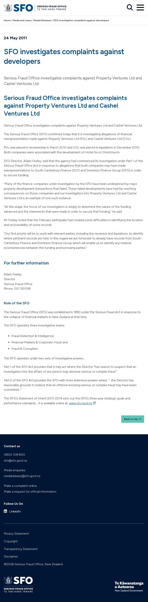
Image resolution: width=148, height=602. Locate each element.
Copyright (11, 541)
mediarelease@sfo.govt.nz (22, 476)
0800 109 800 (14, 454)
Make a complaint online (20, 486)
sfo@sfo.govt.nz (15, 460)
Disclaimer (11, 556)
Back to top (131, 419)
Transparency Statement (21, 549)
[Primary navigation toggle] (140, 7)
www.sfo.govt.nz (80, 403)
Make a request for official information (30, 491)
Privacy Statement (16, 533)
